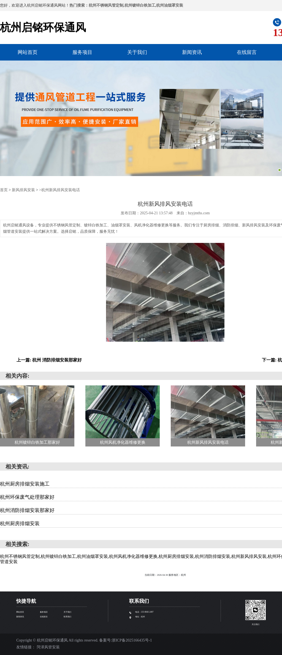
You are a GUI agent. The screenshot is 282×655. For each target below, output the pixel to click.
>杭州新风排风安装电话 (59, 190)
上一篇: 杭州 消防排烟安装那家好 (49, 359)
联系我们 (67, 616)
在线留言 (247, 52)
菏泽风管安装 (48, 647)
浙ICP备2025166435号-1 (132, 640)
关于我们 (137, 52)
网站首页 (27, 52)
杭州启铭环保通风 (43, 27)
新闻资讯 (192, 52)
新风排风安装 (23, 190)
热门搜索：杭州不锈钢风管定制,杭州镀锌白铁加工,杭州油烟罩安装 (126, 5)
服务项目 (82, 52)
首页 (4, 190)
